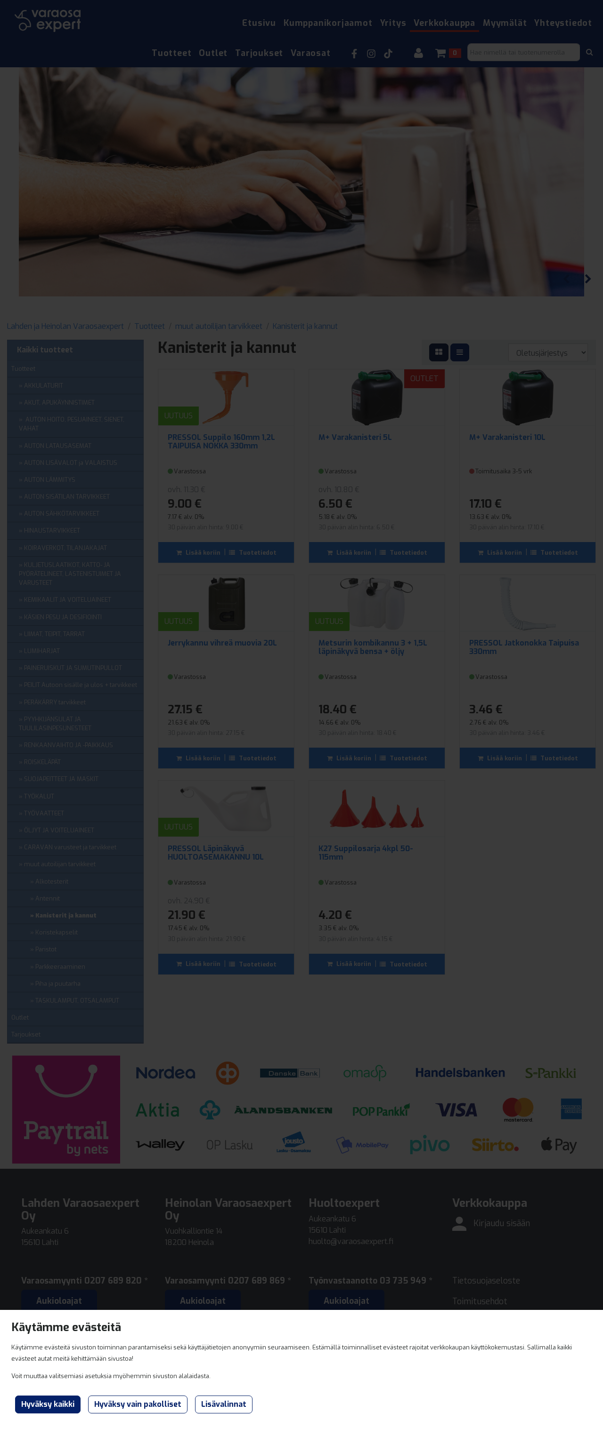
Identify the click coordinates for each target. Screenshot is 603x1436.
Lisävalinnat (223, 1404)
